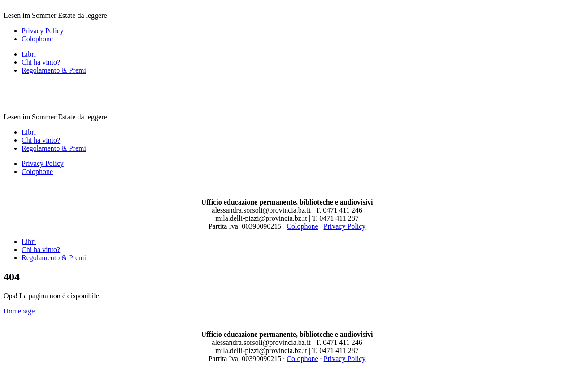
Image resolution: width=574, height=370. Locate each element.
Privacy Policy (43, 31)
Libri (29, 54)
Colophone (37, 39)
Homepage (19, 311)
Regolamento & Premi (54, 70)
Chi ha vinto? (41, 62)
